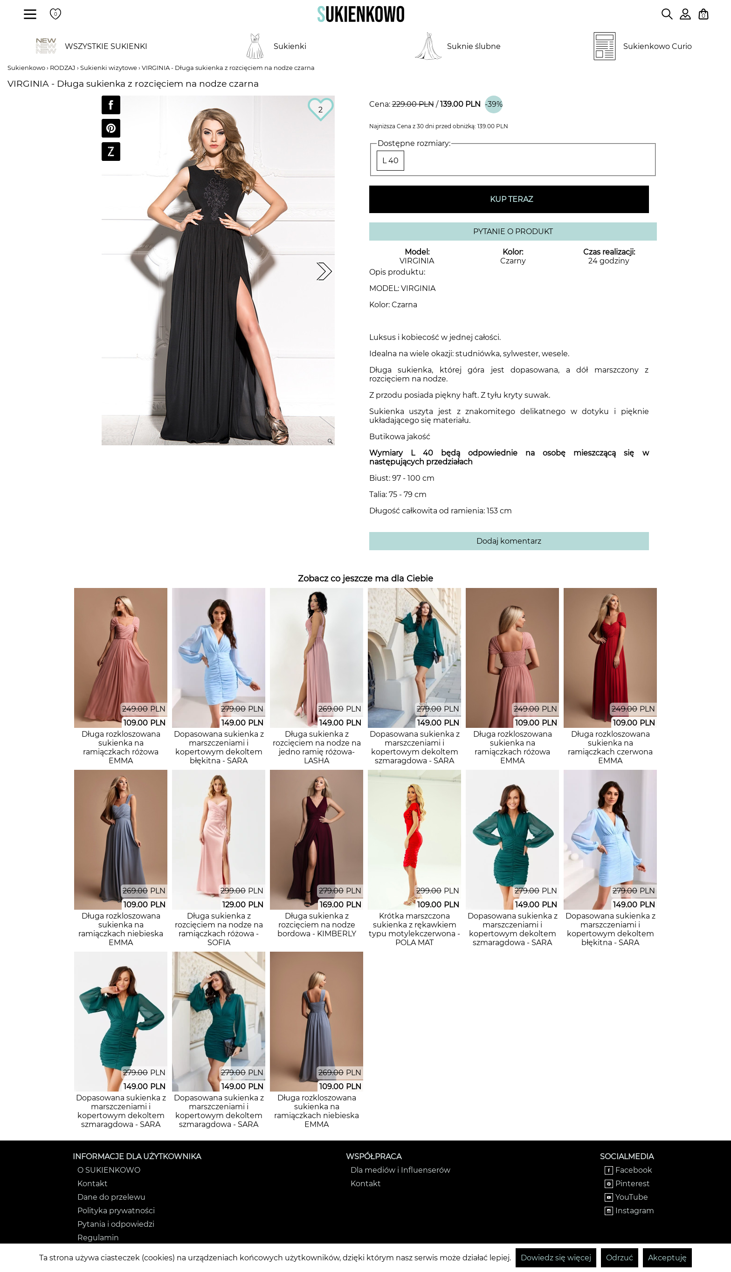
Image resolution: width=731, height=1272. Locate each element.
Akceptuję (667, 1257)
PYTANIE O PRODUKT (513, 231)
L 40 (390, 160)
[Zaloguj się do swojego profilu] (685, 17)
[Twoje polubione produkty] (55, 14)
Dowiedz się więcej (556, 1257)
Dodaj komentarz (508, 541)
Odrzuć (619, 1257)
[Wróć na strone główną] (361, 14)
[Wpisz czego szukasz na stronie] (667, 14)
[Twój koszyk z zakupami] (703, 14)
